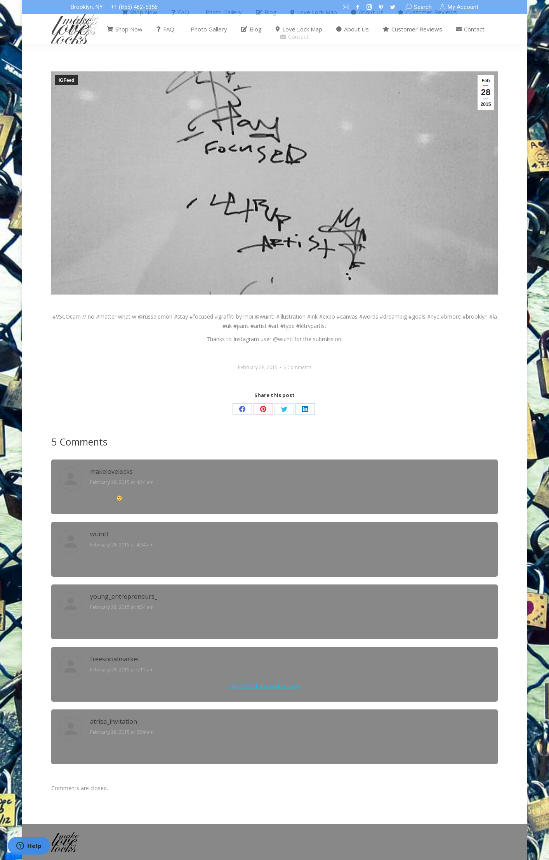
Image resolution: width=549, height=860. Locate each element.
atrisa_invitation (113, 721)
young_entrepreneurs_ (123, 596)
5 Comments (297, 367)
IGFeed (67, 80)
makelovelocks (111, 471)
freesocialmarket (114, 659)
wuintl (99, 534)
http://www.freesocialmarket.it (264, 685)
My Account (459, 7)
